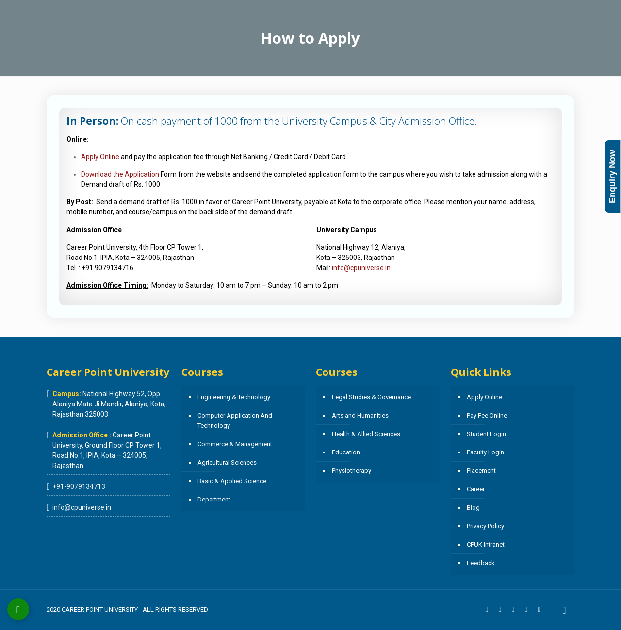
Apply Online (100, 157)
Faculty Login (485, 452)
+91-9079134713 (78, 486)
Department (213, 499)
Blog (473, 507)
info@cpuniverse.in (361, 268)
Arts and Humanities (360, 415)
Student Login (486, 433)
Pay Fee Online (487, 415)
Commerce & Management (234, 444)
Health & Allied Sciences (366, 433)
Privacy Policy (485, 526)
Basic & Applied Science (231, 481)
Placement (481, 470)
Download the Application (120, 174)
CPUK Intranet (486, 544)
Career (476, 489)
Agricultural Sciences (227, 462)
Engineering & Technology (233, 397)
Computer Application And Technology (234, 420)
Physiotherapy (351, 470)
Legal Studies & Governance (371, 397)
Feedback (481, 562)
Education (346, 452)
